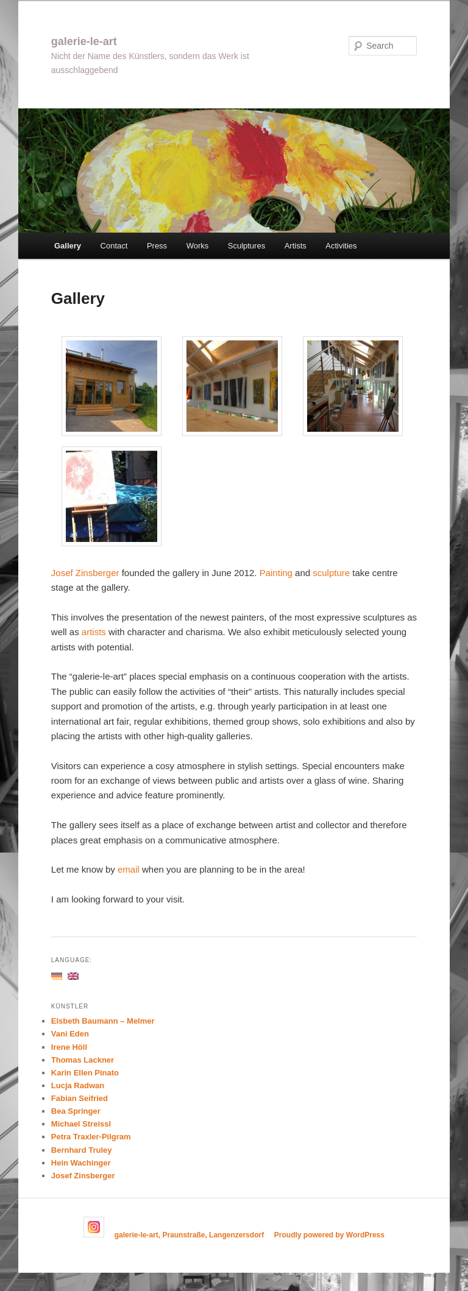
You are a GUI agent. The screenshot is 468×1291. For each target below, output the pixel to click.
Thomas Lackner (82, 1059)
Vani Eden (70, 1033)
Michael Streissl (81, 1123)
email (130, 869)
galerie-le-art (84, 41)
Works (197, 245)
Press (157, 245)
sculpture (332, 573)
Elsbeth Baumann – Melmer (103, 1020)
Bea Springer (76, 1111)
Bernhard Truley (81, 1150)
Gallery (67, 245)
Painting (277, 573)
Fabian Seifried (79, 1098)
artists (94, 632)
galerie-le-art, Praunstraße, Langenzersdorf (189, 1235)
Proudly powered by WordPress (329, 1235)
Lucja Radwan (77, 1085)
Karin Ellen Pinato (85, 1072)
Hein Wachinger (81, 1162)
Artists (296, 245)
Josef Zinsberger (85, 573)
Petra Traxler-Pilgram (91, 1136)
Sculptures (246, 245)
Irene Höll (69, 1047)
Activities (340, 245)
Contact (114, 245)
